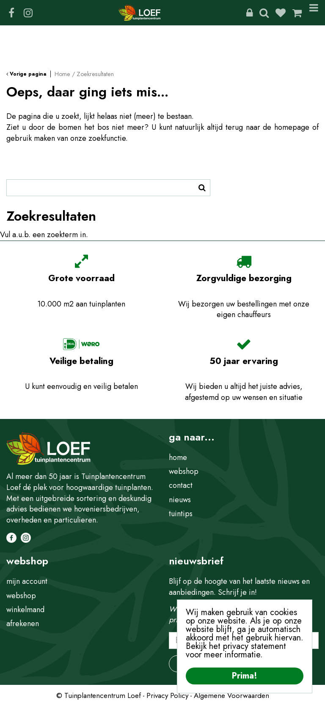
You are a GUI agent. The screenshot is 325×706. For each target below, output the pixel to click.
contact (181, 485)
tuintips (181, 513)
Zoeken (264, 13)
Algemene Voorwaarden (231, 695)
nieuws (180, 499)
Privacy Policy (167, 695)
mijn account (26, 581)
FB (11, 13)
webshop (183, 471)
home (178, 457)
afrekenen (22, 623)
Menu (313, 13)
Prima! (244, 676)
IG (28, 13)
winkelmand (25, 609)
